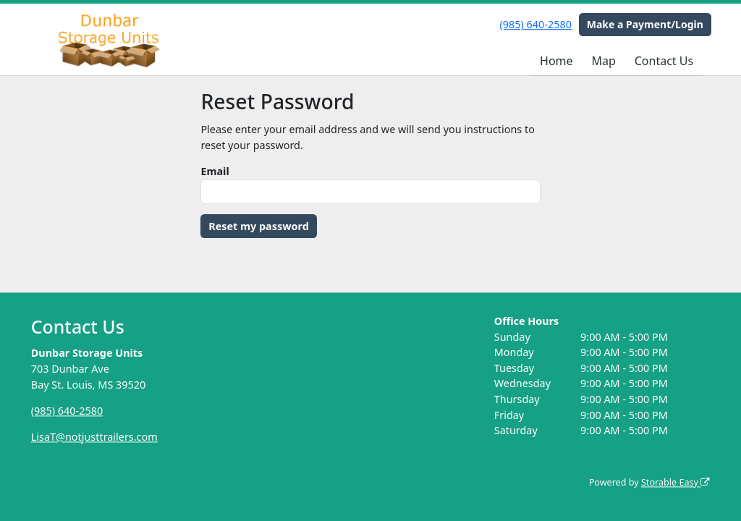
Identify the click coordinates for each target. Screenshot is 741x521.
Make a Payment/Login (645, 24)
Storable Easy (675, 482)
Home (556, 61)
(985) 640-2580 (536, 24)
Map (603, 61)
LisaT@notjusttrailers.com (94, 437)
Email (214, 171)
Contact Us (664, 61)
